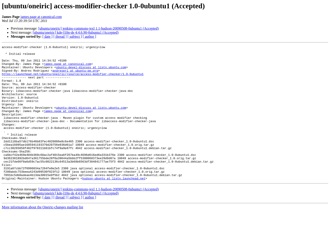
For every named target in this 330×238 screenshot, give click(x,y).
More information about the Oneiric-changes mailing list (42, 234)
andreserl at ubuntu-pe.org (75, 76)
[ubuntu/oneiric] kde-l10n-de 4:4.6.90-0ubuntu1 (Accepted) (76, 32)
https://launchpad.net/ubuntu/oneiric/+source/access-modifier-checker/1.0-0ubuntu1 (73, 80)
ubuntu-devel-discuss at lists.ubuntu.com (91, 72)
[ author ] (89, 36)
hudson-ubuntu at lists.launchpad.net (113, 205)
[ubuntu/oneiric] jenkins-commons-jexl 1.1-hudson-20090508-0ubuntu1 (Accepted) (98, 28)
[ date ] (47, 36)
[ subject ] (75, 36)
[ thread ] (60, 36)
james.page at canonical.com (41, 17)
